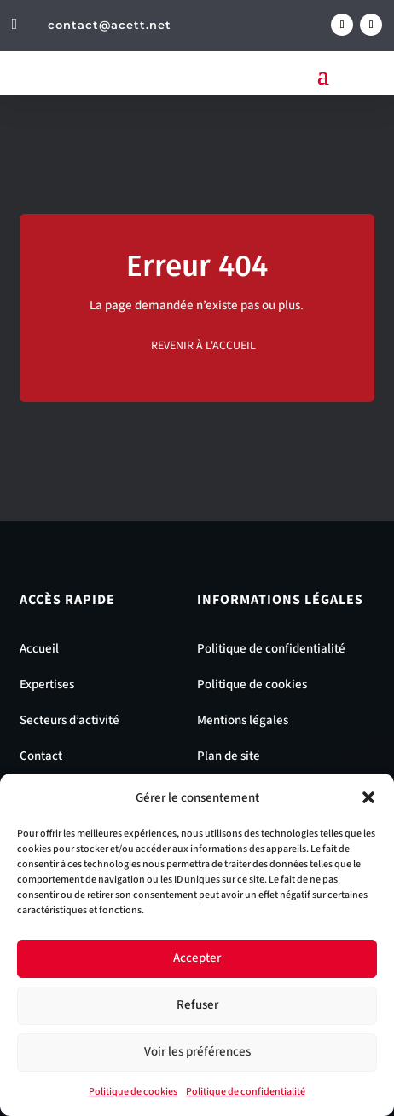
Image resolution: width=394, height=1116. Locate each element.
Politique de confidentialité (245, 1091)
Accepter (197, 958)
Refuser (197, 1005)
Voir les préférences (197, 1052)
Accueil (39, 649)
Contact (41, 756)
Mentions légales (242, 720)
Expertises (47, 684)
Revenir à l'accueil (203, 345)
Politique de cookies (133, 1091)
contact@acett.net (109, 25)
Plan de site (228, 756)
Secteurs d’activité (69, 720)
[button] (368, 797)
